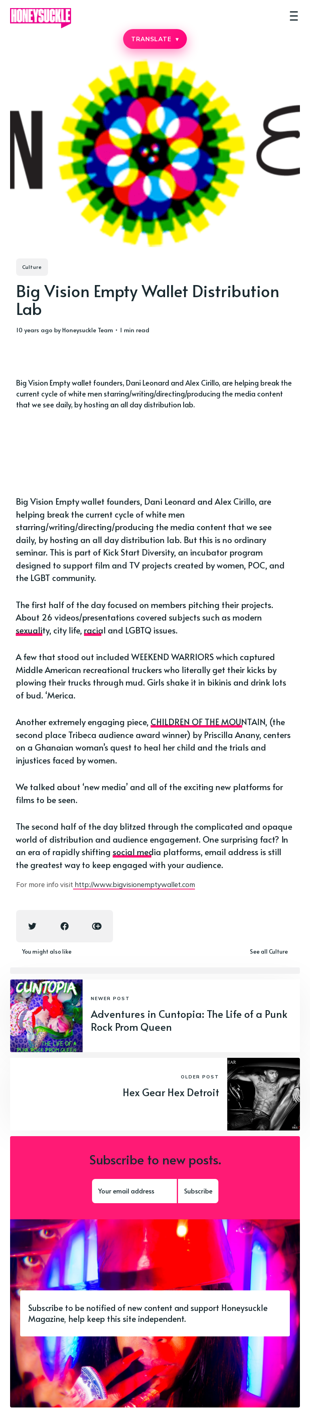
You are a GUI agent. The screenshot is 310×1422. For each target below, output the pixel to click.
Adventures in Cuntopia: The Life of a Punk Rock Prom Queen (189, 1020)
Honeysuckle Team (87, 329)
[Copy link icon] (97, 926)
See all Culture (269, 951)
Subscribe (198, 1190)
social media (137, 852)
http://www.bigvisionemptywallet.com (134, 884)
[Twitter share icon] (32, 926)
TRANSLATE (155, 39)
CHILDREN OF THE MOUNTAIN (208, 722)
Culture (32, 267)
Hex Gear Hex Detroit (171, 1092)
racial (95, 630)
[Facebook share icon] (64, 926)
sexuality (32, 630)
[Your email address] (134, 1191)
